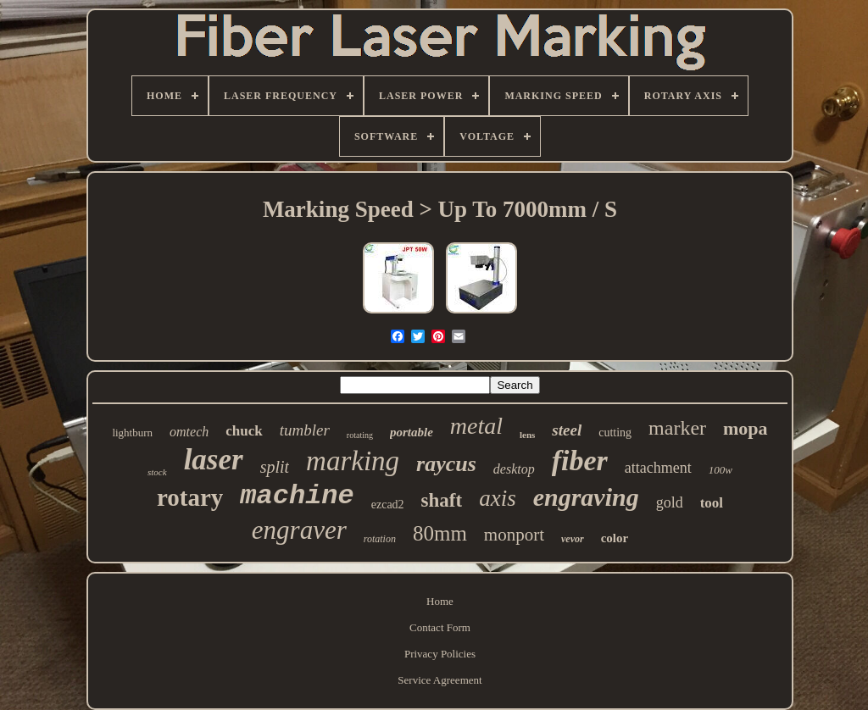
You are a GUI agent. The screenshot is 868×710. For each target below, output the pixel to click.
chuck (243, 431)
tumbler (305, 430)
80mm (440, 533)
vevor (572, 539)
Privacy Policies (440, 653)
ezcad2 (387, 504)
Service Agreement (439, 680)
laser (213, 459)
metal (476, 426)
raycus (446, 464)
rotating (360, 435)
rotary (190, 497)
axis (497, 498)
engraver (299, 530)
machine (296, 496)
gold (669, 502)
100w (720, 469)
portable (411, 432)
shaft (442, 500)
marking (352, 461)
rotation (380, 539)
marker (677, 428)
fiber (580, 460)
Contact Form (439, 627)
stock (157, 472)
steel (566, 430)
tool (711, 503)
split (274, 467)
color (614, 538)
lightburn (132, 432)
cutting (615, 432)
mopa (745, 428)
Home (439, 601)
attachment (658, 467)
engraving (586, 497)
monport (514, 534)
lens (527, 435)
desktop (514, 469)
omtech (189, 431)
